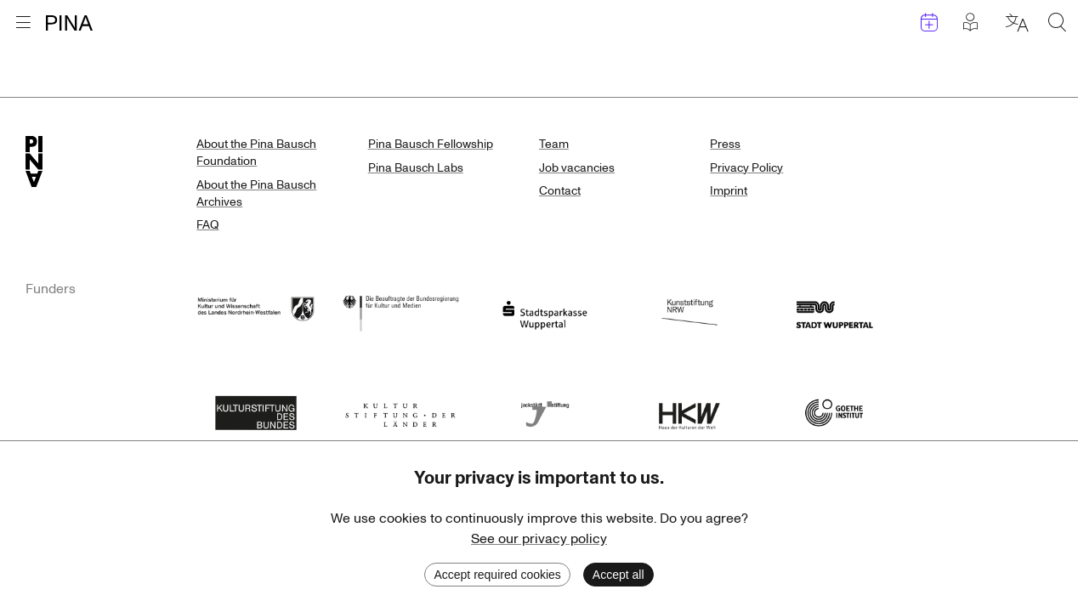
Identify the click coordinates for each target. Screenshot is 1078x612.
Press (725, 144)
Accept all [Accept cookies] (618, 574)
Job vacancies (577, 168)
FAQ (207, 225)
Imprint (728, 191)
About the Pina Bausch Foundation (256, 152)
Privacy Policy (746, 168)
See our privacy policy (539, 539)
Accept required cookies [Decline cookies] (497, 574)
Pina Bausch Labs (415, 168)
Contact (560, 191)
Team (554, 144)
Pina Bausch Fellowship (430, 144)
